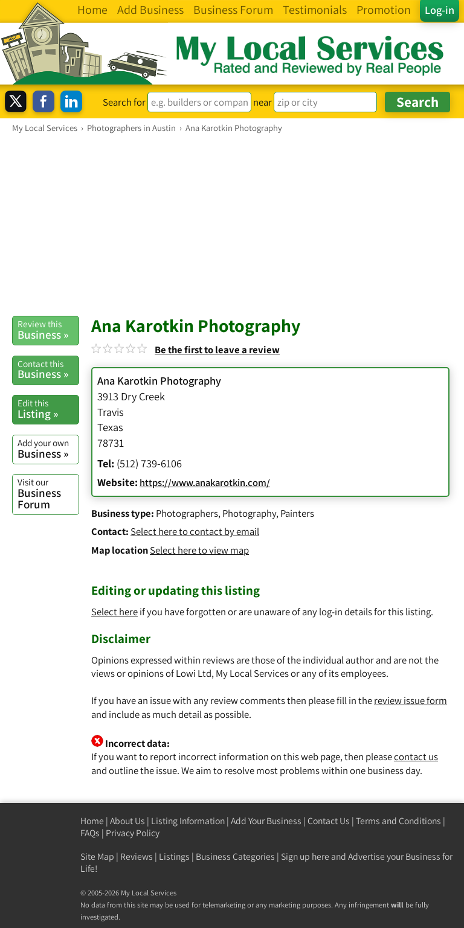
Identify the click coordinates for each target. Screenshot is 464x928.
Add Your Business (266, 821)
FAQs (90, 833)
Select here (114, 611)
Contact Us (329, 821)
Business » (48, 330)
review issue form (410, 700)
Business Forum (48, 493)
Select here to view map (199, 550)
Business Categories (235, 856)
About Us (127, 821)
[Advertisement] (232, 224)
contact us (416, 756)
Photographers (187, 513)
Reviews (136, 856)
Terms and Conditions (398, 821)
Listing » (48, 409)
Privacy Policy (133, 833)
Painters (297, 513)
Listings (174, 856)
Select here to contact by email (194, 531)
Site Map (97, 856)
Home (92, 821)
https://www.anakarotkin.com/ (205, 482)
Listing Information (188, 821)
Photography (249, 513)
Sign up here (305, 856)
